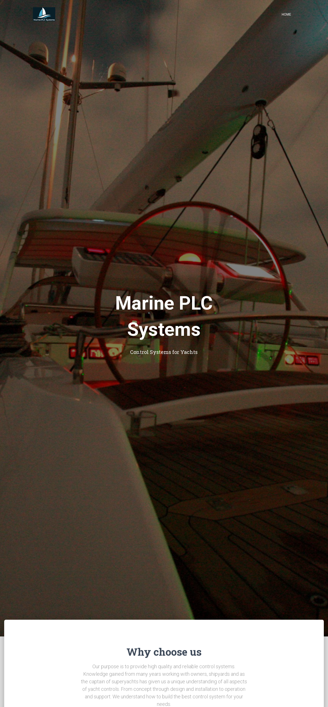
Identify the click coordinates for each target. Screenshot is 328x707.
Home (286, 14)
